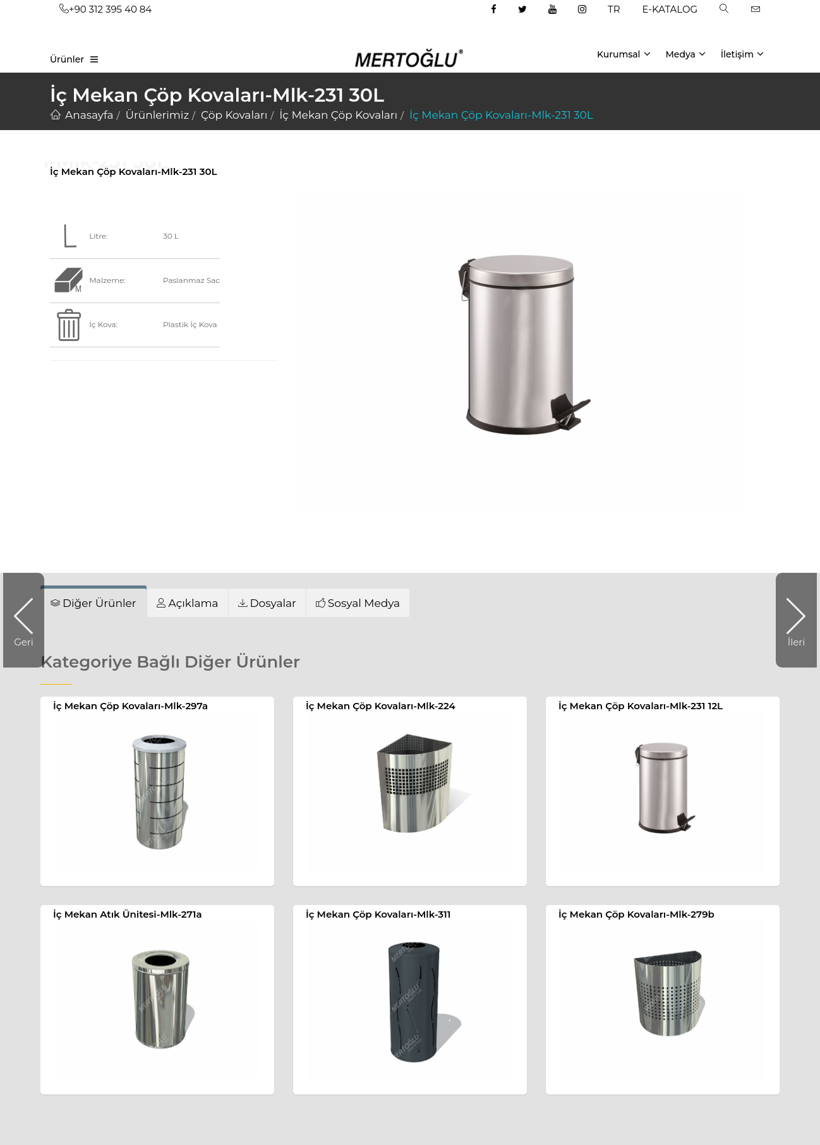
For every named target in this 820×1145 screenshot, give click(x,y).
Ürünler (67, 59)
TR (614, 9)
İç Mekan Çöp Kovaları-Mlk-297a (130, 706)
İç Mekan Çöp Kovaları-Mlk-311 (378, 914)
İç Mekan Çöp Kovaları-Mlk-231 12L (640, 706)
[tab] (187, 603)
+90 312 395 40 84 (105, 9)
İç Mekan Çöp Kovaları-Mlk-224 (380, 706)
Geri (29, 620)
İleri (790, 620)
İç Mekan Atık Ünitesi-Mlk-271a (127, 914)
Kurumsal (624, 53)
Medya (685, 53)
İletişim (742, 53)
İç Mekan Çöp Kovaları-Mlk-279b (636, 914)
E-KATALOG (670, 9)
